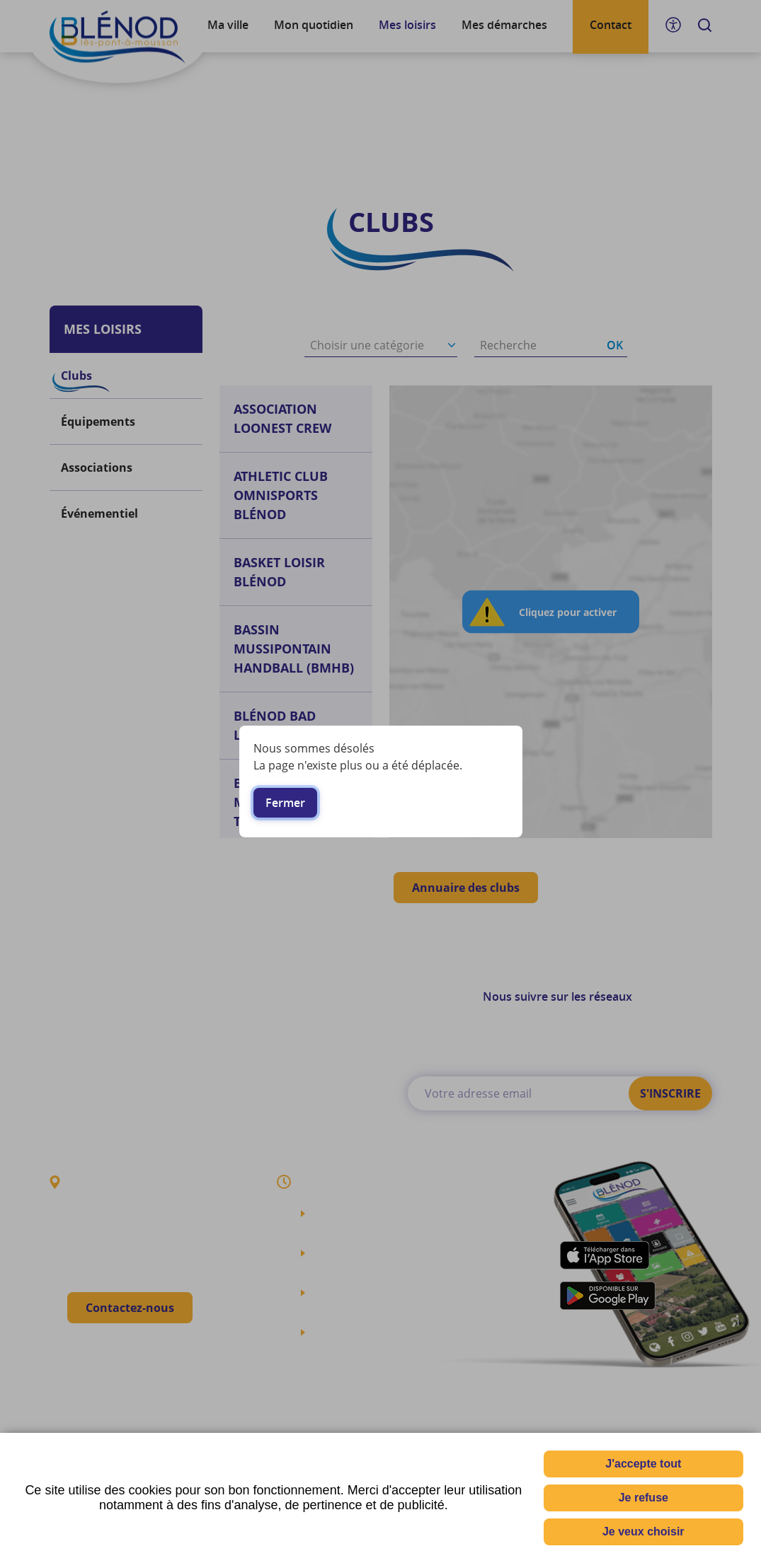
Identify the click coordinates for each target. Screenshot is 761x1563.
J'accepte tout (643, 1464)
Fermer (285, 802)
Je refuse (643, 1498)
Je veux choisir (643, 1532)
